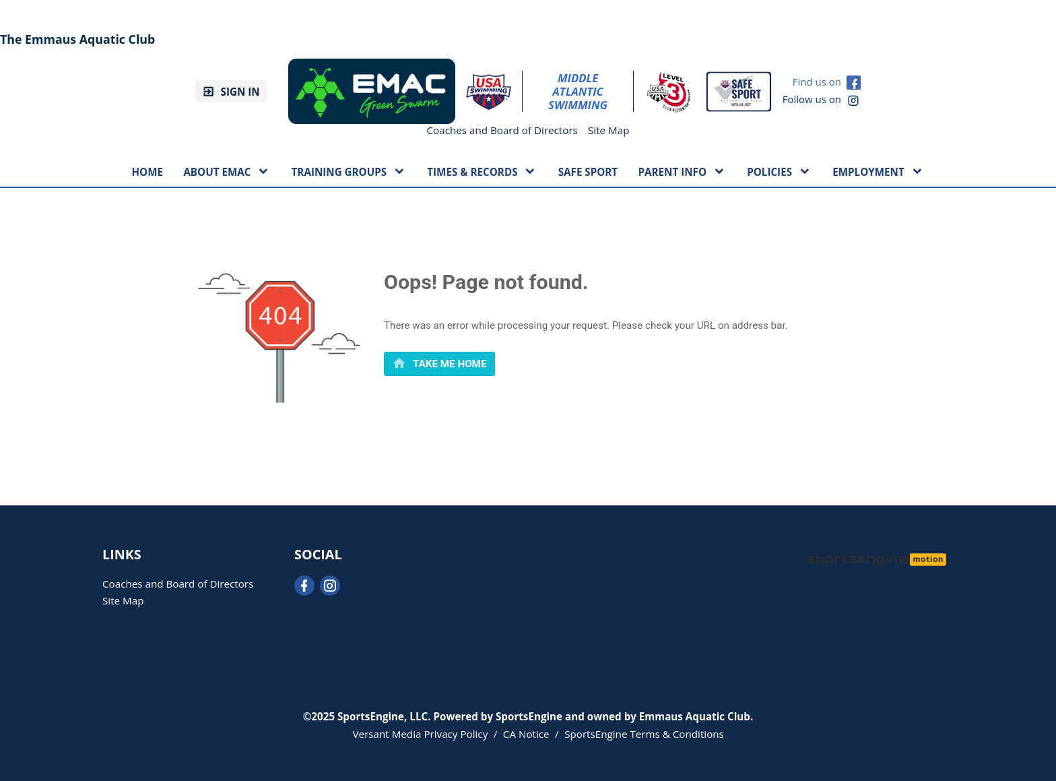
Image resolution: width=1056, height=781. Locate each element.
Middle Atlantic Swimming (577, 91)
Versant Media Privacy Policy (420, 734)
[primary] (439, 363)
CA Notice (526, 734)
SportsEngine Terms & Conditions (644, 734)
